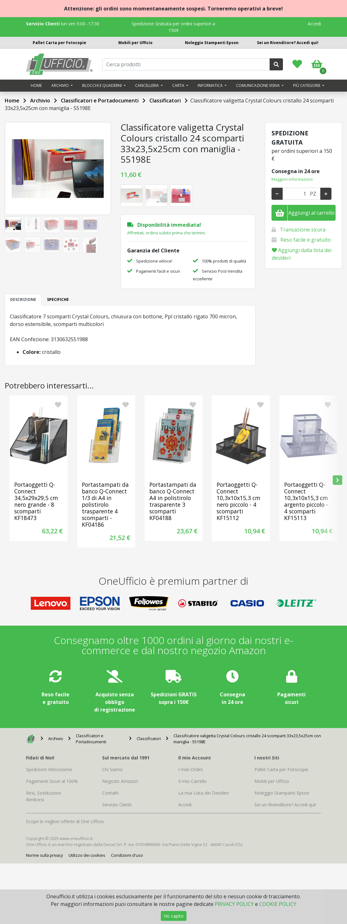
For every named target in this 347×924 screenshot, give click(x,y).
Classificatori (165, 100)
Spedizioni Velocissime (49, 769)
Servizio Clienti (117, 805)
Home (36, 85)
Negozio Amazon (120, 781)
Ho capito (174, 916)
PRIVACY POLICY (234, 904)
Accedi (314, 24)
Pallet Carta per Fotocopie (59, 42)
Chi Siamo (112, 769)
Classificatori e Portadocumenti (100, 100)
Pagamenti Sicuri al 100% (52, 781)
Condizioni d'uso (127, 855)
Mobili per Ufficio (135, 42)
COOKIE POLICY (277, 904)
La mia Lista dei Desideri (203, 793)
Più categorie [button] (307, 85)
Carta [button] (178, 85)
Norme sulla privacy (44, 855)
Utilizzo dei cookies (87, 855)
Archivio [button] (60, 85)
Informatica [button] (211, 85)
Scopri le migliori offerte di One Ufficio (65, 821)
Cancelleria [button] (147, 85)
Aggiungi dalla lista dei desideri (301, 254)
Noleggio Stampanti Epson (212, 42)
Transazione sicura (302, 229)
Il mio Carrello (192, 781)
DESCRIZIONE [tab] (23, 299)
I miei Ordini (190, 769)
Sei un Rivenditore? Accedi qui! (287, 42)
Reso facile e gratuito (305, 239)
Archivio (40, 100)
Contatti (110, 793)
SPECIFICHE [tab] (58, 299)
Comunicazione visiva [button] (258, 85)
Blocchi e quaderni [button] (102, 85)
